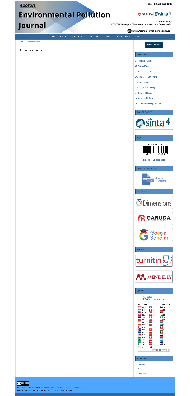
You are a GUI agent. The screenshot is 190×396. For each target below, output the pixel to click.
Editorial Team (142, 66)
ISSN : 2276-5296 (55, 390)
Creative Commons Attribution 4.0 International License (65, 388)
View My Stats (160, 299)
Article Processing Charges (148, 104)
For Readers (140, 365)
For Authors (139, 369)
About (81, 36)
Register (62, 36)
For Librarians (140, 373)
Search (137, 36)
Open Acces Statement (146, 77)
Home (53, 36)
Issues (107, 36)
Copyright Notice (143, 93)
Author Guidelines (144, 98)
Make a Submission (154, 45)
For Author (94, 36)
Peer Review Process (145, 71)
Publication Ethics (143, 82)
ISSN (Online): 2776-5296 (154, 160)
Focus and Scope (143, 61)
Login (72, 36)
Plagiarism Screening (145, 88)
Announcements (122, 36)
